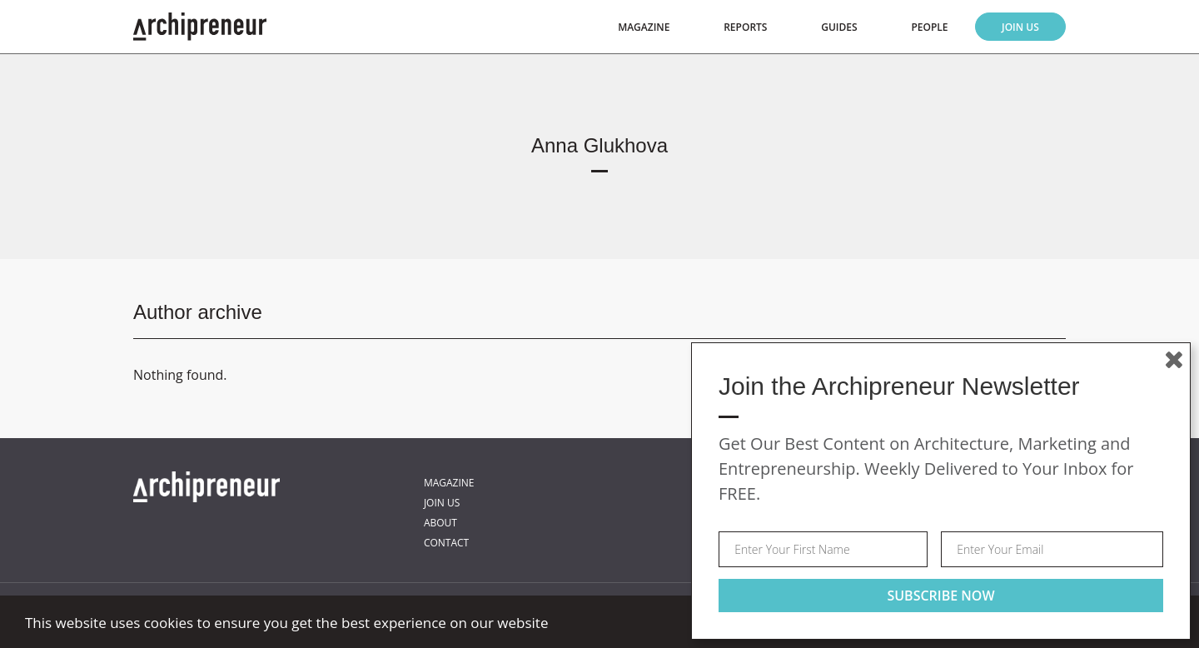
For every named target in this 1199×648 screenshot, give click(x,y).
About (440, 523)
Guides (839, 27)
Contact (446, 543)
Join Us (1020, 27)
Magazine (643, 27)
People (929, 27)
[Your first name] (823, 549)
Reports (745, 27)
